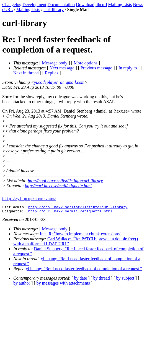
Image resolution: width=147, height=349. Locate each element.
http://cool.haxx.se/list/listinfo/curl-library (65, 180)
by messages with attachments (63, 287)
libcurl (101, 4)
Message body (55, 63)
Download (85, 4)
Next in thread (26, 73)
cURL (7, 9)
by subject (125, 282)
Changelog (11, 4)
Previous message (96, 68)
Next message (62, 68)
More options (85, 63)
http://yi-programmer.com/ (29, 200)
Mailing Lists (120, 4)
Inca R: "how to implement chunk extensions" (81, 238)
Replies (51, 73)
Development (34, 4)
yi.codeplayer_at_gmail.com (59, 82)
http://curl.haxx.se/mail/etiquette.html (58, 185)
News (138, 4)
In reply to (127, 68)
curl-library (53, 9)
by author (21, 287)
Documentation (61, 4)
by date (80, 282)
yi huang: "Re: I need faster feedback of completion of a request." (84, 272)
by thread (101, 282)
